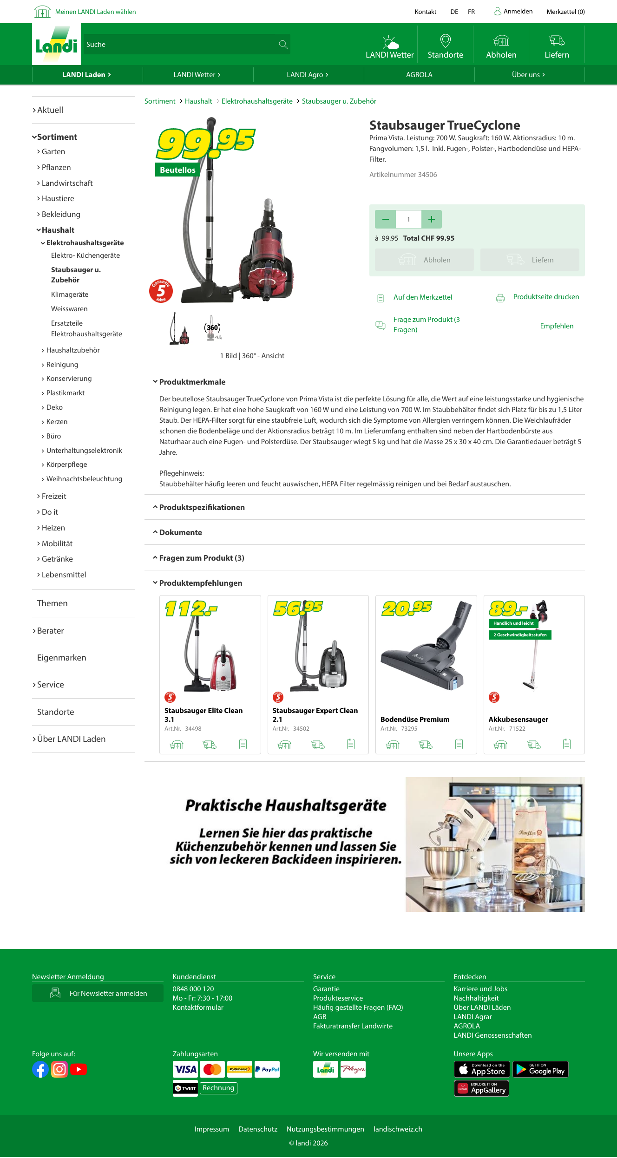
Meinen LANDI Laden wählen (95, 11)
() (566, 11)
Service (50, 684)
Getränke (57, 558)
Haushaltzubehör (73, 350)
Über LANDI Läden (482, 1007)
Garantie (326, 989)
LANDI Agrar (473, 1016)
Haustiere (58, 198)
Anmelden (518, 11)
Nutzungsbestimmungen (325, 1129)
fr (471, 11)
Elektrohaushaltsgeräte (85, 243)
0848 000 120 (193, 989)
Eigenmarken (61, 657)
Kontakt (426, 11)
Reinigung (62, 364)
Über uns (526, 74)
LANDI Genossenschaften (493, 1035)
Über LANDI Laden (71, 738)
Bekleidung (61, 214)
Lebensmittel (64, 574)
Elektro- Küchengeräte (85, 255)
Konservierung (69, 378)
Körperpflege (66, 464)
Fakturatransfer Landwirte (353, 1026)
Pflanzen (56, 167)
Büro (53, 436)
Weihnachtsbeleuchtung (84, 479)
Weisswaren (69, 309)
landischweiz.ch (398, 1129)
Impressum (212, 1129)
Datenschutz (257, 1129)
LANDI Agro (305, 74)
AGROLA (419, 74)
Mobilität (57, 543)
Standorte (55, 711)
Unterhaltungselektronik (84, 450)
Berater (50, 630)
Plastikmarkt (65, 393)
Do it (50, 511)
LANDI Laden (83, 74)
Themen (52, 602)
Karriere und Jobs (481, 989)
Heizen (53, 527)
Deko (54, 407)
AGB (320, 1016)
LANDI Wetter (195, 74)
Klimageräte (69, 294)
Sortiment (57, 136)
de (455, 11)
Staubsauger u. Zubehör (76, 275)
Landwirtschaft (67, 182)
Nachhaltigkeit (476, 998)
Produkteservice (338, 998)
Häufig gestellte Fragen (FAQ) (358, 1007)
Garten (53, 151)
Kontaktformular (198, 1007)
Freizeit (54, 496)
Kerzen (57, 421)
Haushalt (58, 229)
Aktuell (50, 109)
